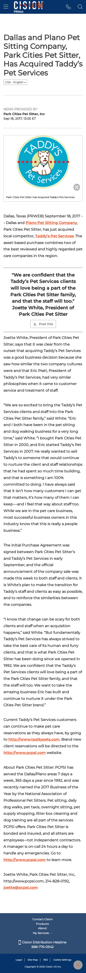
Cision (49, 966)
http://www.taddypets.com (34, 739)
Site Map (33, 959)
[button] (68, 7)
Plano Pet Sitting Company (51, 223)
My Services (42, 933)
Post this (43, 324)
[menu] (6, 7)
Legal (19, 959)
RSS (45, 959)
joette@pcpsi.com (20, 887)
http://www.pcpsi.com (24, 753)
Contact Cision (42, 919)
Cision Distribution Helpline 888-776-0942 (42, 944)
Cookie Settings (62, 959)
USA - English (15, 82)
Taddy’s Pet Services (54, 236)
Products (42, 924)
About (42, 928)
